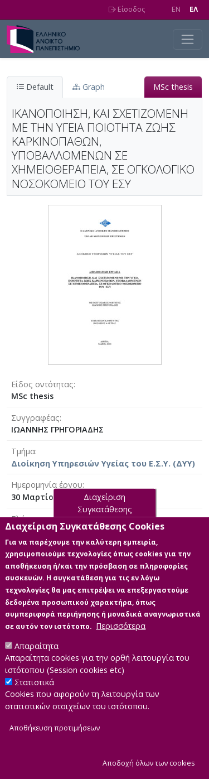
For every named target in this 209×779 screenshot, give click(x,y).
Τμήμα (23, 451)
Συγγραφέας (35, 417)
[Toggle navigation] (187, 39)
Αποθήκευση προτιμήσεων (54, 733)
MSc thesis (173, 86)
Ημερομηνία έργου (46, 484)
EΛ (193, 9)
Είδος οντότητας (42, 384)
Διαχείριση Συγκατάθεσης (104, 508)
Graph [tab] (88, 86)
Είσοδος (127, 9)
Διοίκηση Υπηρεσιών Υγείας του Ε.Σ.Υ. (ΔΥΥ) (103, 463)
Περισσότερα (120, 631)
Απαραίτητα (36, 651)
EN (176, 9)
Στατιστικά (34, 687)
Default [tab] (35, 86)
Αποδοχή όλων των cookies (149, 768)
